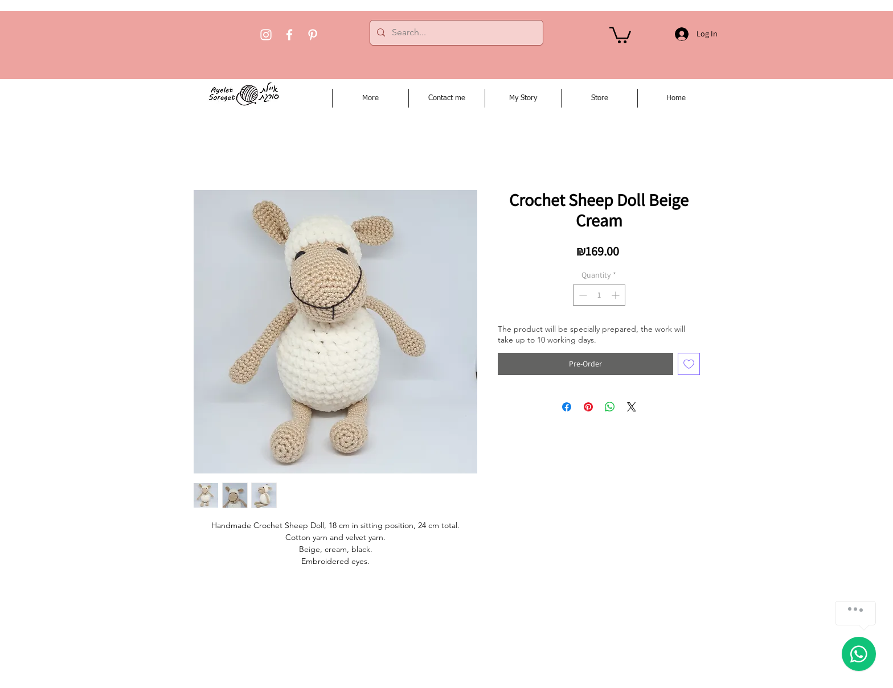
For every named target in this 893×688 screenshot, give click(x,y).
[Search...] (455, 32)
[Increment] (616, 295)
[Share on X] (631, 407)
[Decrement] (582, 295)
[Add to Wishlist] (689, 364)
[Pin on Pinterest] (588, 407)
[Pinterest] (312, 34)
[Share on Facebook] (567, 407)
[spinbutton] (599, 295)
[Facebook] (289, 34)
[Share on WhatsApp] (610, 407)
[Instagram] (266, 34)
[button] (620, 34)
